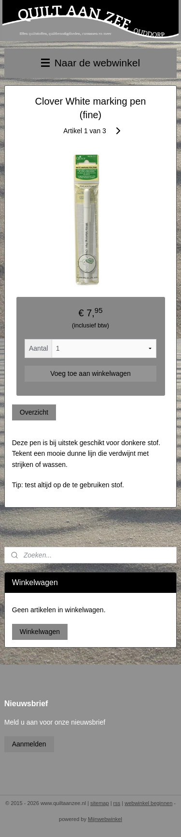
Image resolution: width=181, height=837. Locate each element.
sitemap (99, 803)
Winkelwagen (40, 632)
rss (117, 803)
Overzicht (34, 412)
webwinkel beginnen (148, 803)
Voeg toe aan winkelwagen (90, 373)
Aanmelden (29, 744)
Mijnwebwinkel (105, 819)
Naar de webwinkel (90, 62)
